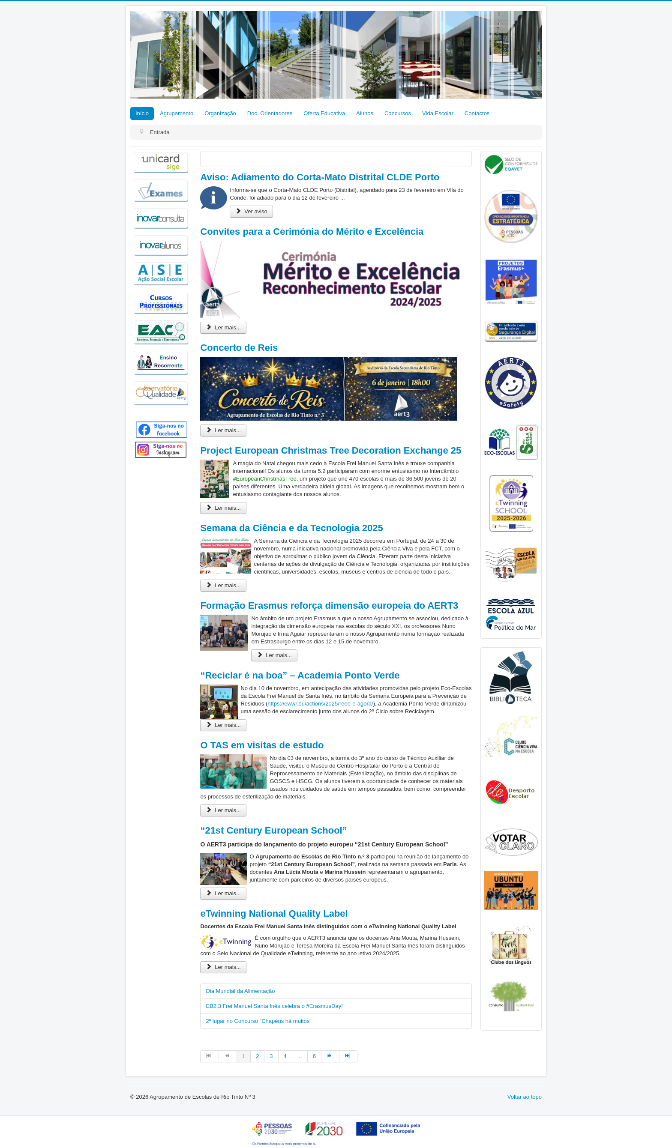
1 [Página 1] (243, 1056)
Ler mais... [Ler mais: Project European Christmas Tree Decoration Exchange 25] (223, 508)
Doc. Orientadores (270, 113)
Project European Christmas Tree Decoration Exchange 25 (330, 450)
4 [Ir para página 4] (285, 1056)
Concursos (397, 113)
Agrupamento (176, 113)
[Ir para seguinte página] (330, 1056)
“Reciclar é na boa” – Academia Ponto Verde (299, 675)
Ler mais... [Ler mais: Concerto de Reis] (223, 430)
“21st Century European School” (273, 830)
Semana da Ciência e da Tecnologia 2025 (291, 528)
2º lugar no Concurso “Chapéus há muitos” (258, 1021)
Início (142, 113)
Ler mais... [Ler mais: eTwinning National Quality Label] (223, 967)
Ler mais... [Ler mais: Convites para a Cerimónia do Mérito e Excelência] (223, 327)
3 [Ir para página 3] (271, 1056)
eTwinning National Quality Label (274, 913)
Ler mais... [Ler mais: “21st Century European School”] (223, 893)
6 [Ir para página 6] (314, 1056)
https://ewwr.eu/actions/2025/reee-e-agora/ (320, 703)
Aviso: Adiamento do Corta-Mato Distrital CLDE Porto (319, 177)
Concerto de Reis (239, 347)
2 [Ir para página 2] (257, 1056)
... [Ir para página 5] (299, 1056)
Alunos (364, 113)
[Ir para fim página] (348, 1056)
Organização (220, 113)
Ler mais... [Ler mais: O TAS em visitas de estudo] (223, 810)
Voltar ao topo (524, 1097)
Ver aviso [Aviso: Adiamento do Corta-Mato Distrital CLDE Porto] (251, 211)
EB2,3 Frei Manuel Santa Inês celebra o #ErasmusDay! (274, 1006)
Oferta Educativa (324, 113)
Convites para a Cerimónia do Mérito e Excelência (311, 231)
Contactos (477, 113)
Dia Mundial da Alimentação (240, 991)
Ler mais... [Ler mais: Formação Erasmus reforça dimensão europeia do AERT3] (274, 655)
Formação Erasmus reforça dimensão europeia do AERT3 (329, 605)
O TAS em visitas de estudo (262, 745)
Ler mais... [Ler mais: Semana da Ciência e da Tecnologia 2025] (223, 585)
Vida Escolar (437, 113)
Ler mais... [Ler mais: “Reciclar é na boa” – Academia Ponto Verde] (223, 725)
